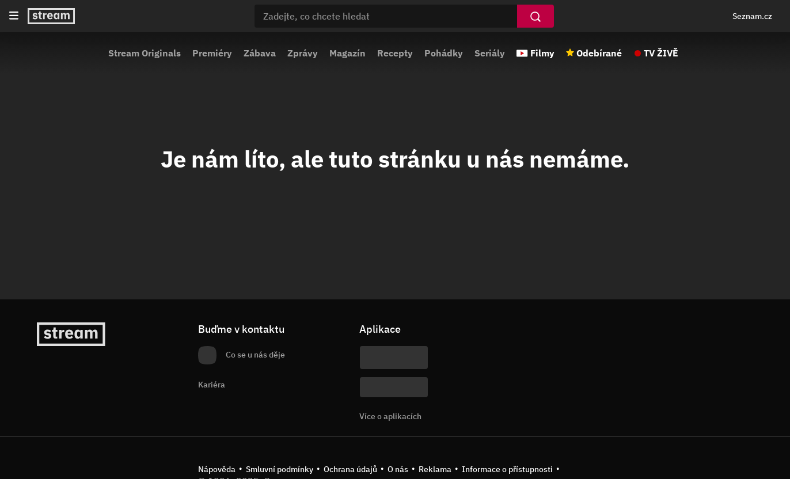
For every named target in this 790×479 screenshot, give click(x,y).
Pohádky (443, 53)
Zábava (260, 53)
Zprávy (302, 53)
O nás (398, 469)
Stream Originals (144, 53)
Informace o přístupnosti (507, 469)
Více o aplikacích (390, 416)
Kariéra (211, 384)
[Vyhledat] (535, 16)
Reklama (435, 469)
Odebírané (599, 53)
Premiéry (212, 53)
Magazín (347, 53)
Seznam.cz (752, 16)
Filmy (542, 53)
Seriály (489, 53)
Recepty (395, 53)
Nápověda (217, 469)
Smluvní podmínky (279, 469)
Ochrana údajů (350, 469)
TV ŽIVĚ (661, 53)
